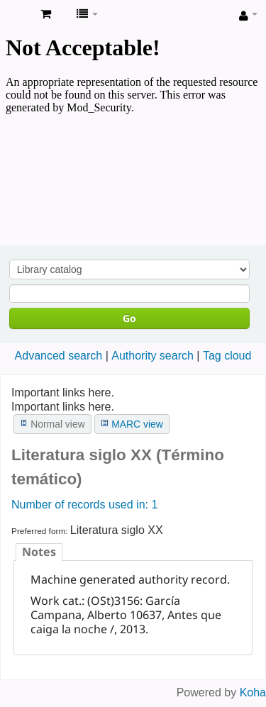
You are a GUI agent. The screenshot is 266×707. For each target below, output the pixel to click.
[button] (46, 14)
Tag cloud (227, 356)
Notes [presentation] (39, 552)
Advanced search (59, 356)
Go (129, 318)
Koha (253, 692)
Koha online (15, 15)
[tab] (39, 552)
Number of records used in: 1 (84, 505)
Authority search (152, 356)
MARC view (137, 424)
